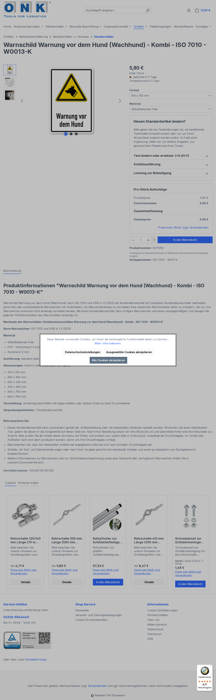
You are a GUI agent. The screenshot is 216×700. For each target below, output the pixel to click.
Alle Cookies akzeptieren (108, 360)
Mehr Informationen (108, 343)
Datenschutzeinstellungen (82, 352)
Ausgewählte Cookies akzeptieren (129, 352)
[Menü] (211, 667)
